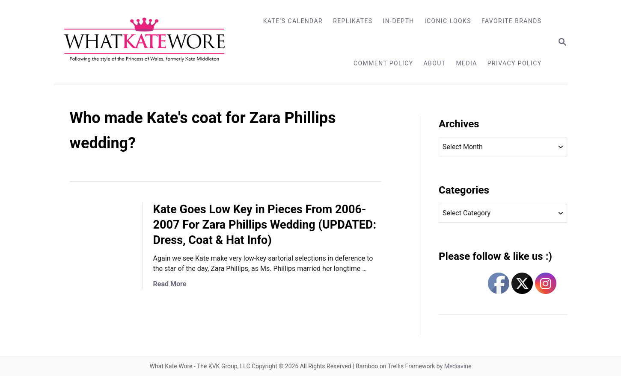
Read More (170, 284)
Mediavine (458, 366)
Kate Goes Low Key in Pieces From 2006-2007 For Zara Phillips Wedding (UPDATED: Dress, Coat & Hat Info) (265, 225)
